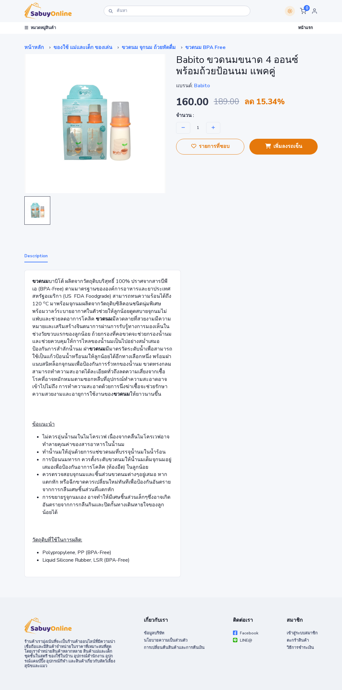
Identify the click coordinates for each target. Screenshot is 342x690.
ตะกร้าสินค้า (298, 640)
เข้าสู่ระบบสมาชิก (302, 633)
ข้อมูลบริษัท (154, 633)
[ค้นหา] (177, 11)
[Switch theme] (290, 11)
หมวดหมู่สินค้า (40, 28)
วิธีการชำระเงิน (300, 647)
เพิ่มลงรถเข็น (283, 146)
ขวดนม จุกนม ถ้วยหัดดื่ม (149, 47)
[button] (303, 11)
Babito (202, 85)
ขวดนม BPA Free (205, 47)
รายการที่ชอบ (210, 146)
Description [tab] (36, 256)
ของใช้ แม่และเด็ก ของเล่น (82, 47)
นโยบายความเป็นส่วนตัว (165, 640)
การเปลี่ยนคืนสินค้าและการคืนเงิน (174, 647)
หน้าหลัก (34, 47)
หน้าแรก (305, 28)
